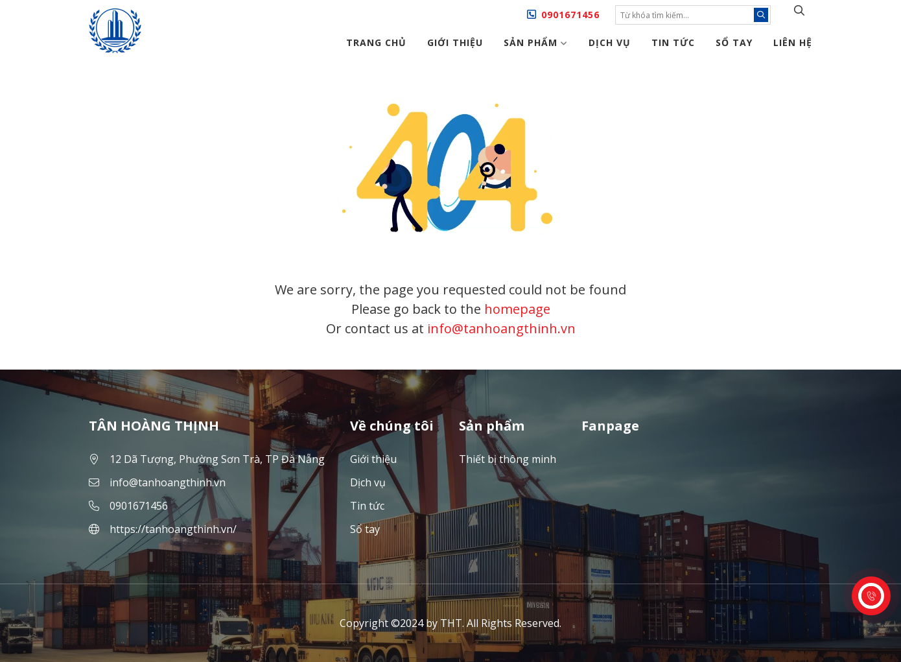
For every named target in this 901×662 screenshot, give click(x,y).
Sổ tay (734, 42)
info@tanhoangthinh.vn (501, 328)
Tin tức (673, 42)
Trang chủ (376, 42)
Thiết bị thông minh (507, 459)
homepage (517, 309)
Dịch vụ (610, 42)
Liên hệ (792, 42)
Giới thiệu (455, 42)
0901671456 (570, 14)
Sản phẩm (536, 42)
